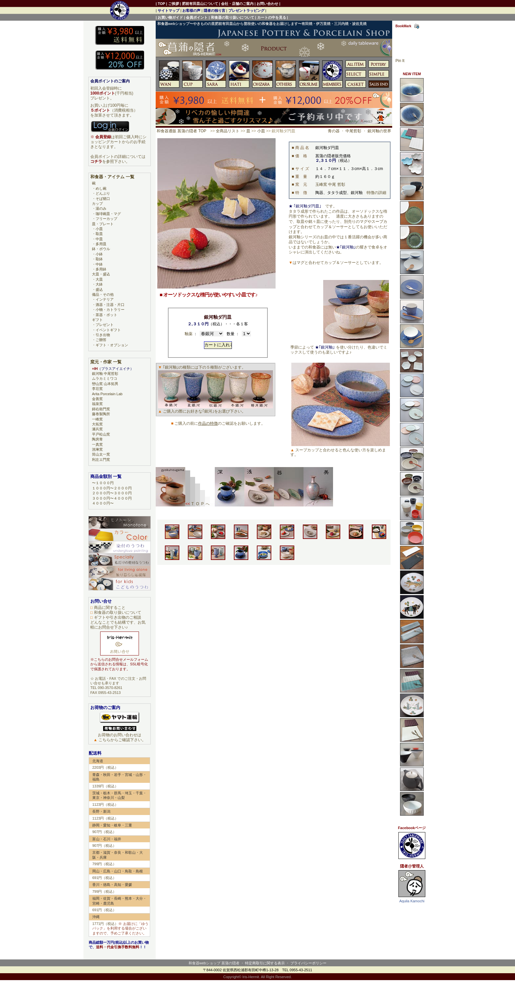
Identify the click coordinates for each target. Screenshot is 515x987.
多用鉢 (101, 269)
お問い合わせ (267, 4)
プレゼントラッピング (246, 10)
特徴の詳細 (376, 192)
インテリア (105, 299)
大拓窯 (97, 424)
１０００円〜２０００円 (112, 488)
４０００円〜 (103, 503)
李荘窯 (97, 389)
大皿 (99, 279)
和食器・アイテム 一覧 (112, 176)
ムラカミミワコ (104, 378)
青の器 (334, 131)
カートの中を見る (271, 17)
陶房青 (97, 439)
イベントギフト (108, 330)
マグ (364, 221)
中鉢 (99, 264)
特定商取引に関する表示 (265, 963)
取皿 (99, 234)
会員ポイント (197, 17)
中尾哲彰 (353, 131)
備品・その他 (103, 294)
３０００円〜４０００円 (112, 498)
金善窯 (97, 399)
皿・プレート (103, 224)
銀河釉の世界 (379, 131)
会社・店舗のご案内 (237, 4)
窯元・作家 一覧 (106, 361)
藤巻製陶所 (101, 414)
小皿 (261, 131)
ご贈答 (101, 340)
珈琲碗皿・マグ (108, 214)
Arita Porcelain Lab (107, 394)
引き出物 (103, 335)
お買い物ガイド (170, 17)
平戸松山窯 (101, 434)
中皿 (99, 239)
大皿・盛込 (101, 274)
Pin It (399, 60)
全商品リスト (227, 131)
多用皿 (101, 244)
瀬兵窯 (97, 429)
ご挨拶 (173, 4)
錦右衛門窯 (101, 409)
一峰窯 (97, 419)
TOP (161, 4)
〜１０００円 (103, 483)
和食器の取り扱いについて (232, 17)
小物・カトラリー (110, 309)
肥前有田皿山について (200, 4)
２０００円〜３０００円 (112, 493)
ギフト (97, 320)
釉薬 (188, 334)
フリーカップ (106, 219)
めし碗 (101, 188)
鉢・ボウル (101, 249)
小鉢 (99, 254)
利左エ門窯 (101, 459)
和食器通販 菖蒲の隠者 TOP (181, 131)
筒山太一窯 (101, 454)
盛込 (99, 289)
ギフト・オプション (112, 345)
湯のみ (101, 208)
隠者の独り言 (214, 10)
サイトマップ (168, 10)
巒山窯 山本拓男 (105, 384)
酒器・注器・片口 (110, 305)
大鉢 (99, 284)
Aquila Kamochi (411, 901)
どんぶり (103, 193)
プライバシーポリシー (308, 963)
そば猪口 (103, 199)
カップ (97, 203)
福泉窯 (97, 404)
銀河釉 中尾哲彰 (105, 373)
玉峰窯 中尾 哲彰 (330, 184)
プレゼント (105, 325)
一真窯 (97, 444)
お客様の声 (191, 10)
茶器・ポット (106, 315)
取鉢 (99, 259)
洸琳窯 (97, 449)
